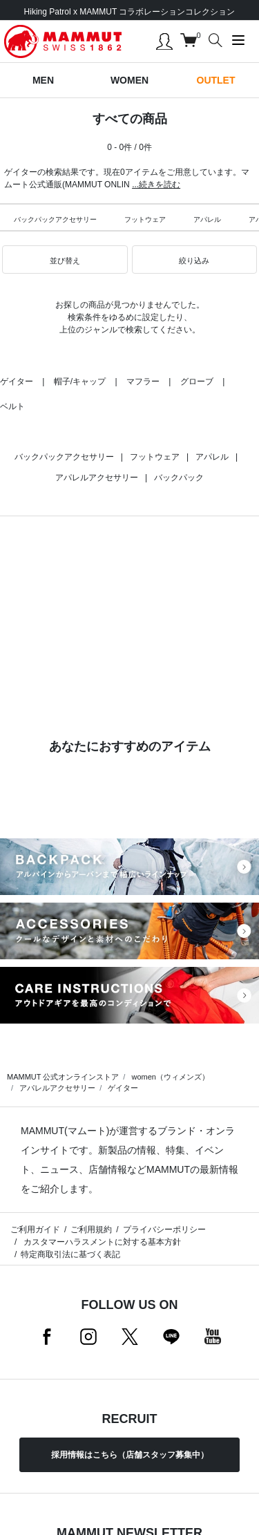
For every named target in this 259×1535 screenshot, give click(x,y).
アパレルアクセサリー (96, 477)
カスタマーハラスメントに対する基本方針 (100, 1242)
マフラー (143, 381)
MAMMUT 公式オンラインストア (63, 1077)
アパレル (207, 219)
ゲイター (16, 381)
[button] (65, 259)
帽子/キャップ (80, 381)
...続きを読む (156, 184)
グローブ (196, 381)
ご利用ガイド (35, 1229)
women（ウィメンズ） (170, 1077)
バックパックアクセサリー (55, 219)
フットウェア (145, 219)
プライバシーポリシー (164, 1229)
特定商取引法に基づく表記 (70, 1254)
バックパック (179, 477)
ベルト (12, 406)
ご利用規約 (91, 1229)
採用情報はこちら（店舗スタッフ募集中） (130, 1455)
